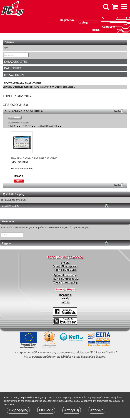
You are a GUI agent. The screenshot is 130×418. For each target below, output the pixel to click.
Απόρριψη (71, 410)
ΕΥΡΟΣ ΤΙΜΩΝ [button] (14, 74)
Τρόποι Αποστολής (65, 275)
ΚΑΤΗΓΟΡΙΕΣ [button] (13, 68)
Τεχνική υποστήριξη (65, 282)
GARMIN (22, 162)
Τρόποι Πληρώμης (65, 269)
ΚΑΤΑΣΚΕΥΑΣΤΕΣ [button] (16, 61)
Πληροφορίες (18, 410)
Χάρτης (65, 302)
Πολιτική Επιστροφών (65, 278)
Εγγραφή (7, 243)
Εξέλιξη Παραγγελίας (65, 266)
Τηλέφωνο (65, 294)
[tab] (65, 61)
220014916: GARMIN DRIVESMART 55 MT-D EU (34, 158)
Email (65, 298)
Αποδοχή (96, 410)
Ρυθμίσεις (46, 410)
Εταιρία (65, 262)
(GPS (13, 162)
